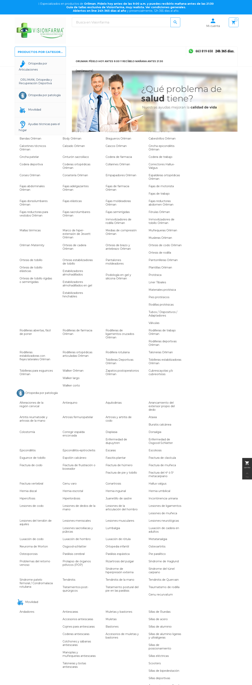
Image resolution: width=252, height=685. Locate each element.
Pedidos (210, 581)
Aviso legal (174, 564)
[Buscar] (126, 22)
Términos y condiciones (183, 571)
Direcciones (213, 594)
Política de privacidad (181, 584)
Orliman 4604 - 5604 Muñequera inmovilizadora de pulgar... (97, 442)
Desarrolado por (220, 677)
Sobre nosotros (139, 564)
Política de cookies (179, 577)
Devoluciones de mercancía (216, 572)
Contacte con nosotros (144, 577)
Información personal (219, 564)
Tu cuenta (214, 557)
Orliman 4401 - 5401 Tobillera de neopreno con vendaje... (211, 442)
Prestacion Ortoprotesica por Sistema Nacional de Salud (181, 602)
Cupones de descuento (221, 600)
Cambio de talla (177, 590)
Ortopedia (97, 564)
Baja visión (98, 584)
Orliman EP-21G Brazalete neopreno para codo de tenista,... (40, 442)
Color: (37, 452)
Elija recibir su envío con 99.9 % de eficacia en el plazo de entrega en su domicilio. (183, 619)
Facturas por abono (218, 587)
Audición (96, 577)
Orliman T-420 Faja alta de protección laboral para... (154, 442)
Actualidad (136, 571)
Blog (132, 584)
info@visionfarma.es (42, 609)
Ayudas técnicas (102, 571)
